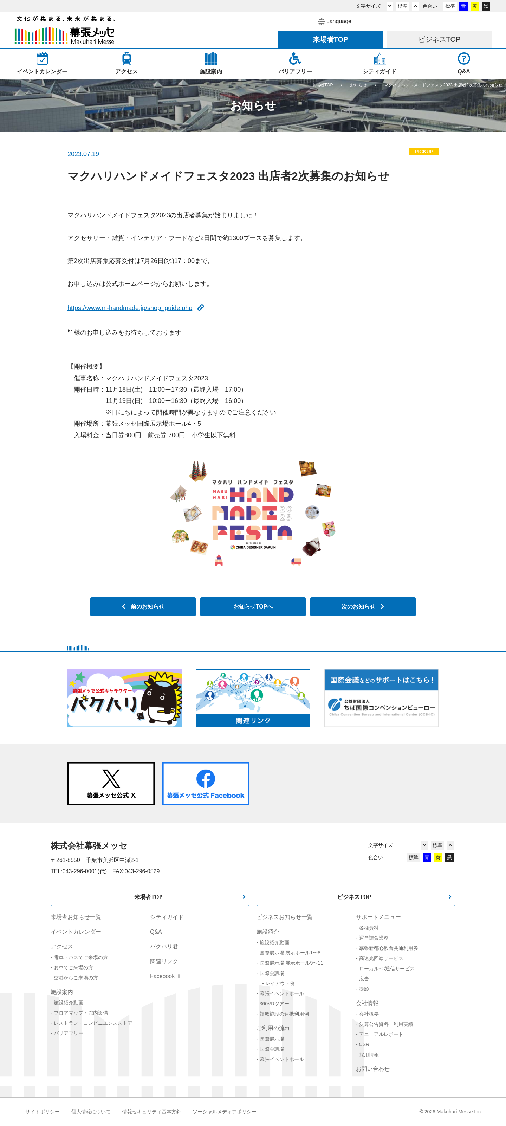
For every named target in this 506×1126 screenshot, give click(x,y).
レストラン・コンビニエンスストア (93, 1023)
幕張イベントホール (282, 993)
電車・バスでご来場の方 (81, 957)
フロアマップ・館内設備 (81, 1013)
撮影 (364, 989)
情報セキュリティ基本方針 (151, 1111)
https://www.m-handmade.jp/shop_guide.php (135, 307)
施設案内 (62, 992)
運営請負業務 (374, 938)
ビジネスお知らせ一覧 (285, 917)
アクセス (62, 947)
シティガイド (167, 917)
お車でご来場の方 (73, 967)
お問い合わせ (373, 1069)
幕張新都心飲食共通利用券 (388, 948)
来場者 (330, 39)
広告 (364, 979)
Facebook (165, 976)
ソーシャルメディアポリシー (225, 1111)
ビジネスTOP (354, 897)
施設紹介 (268, 932)
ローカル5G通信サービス (387, 968)
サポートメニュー (378, 917)
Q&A (156, 932)
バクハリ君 (164, 947)
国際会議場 (272, 973)
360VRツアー (275, 1003)
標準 (403, 6)
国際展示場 (272, 1039)
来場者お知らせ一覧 (76, 917)
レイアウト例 (280, 983)
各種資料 (369, 928)
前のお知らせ (143, 607)
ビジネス (439, 39)
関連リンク (164, 961)
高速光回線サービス (381, 958)
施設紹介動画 (68, 1002)
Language (334, 21)
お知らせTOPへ (253, 607)
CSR (364, 1044)
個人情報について (91, 1111)
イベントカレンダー (76, 932)
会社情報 (367, 1003)
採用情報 (369, 1054)
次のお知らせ (363, 607)
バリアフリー (68, 1033)
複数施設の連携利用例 (284, 1014)
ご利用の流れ (273, 1028)
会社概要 (369, 1014)
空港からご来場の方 (76, 977)
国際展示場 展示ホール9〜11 (291, 963)
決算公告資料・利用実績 (386, 1024)
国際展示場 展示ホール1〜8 (290, 953)
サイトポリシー (42, 1111)
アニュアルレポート (381, 1034)
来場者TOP (148, 897)
